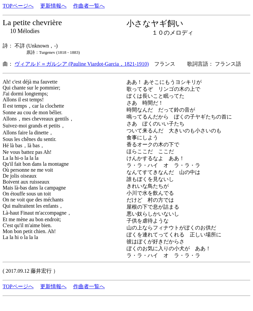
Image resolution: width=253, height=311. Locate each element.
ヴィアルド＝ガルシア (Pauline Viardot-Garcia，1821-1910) (81, 64)
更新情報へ (53, 6)
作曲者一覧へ (89, 6)
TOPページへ (18, 6)
